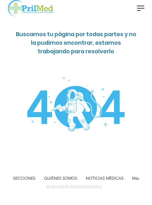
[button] (141, 8)
